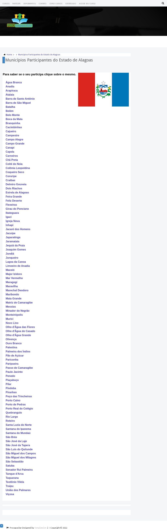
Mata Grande (14, 298)
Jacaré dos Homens (18, 229)
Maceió (10, 270)
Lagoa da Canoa (16, 261)
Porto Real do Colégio (19, 408)
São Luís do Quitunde (19, 449)
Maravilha (12, 286)
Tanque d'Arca (14, 473)
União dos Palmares (18, 490)
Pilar (8, 384)
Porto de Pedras (16, 404)
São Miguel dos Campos (21, 453)
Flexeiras (11, 204)
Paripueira (12, 363)
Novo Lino (12, 323)
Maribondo (12, 294)
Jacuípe (10, 233)
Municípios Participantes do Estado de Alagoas (39, 54)
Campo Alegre (14, 139)
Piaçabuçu (12, 380)
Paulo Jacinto (14, 371)
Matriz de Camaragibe (19, 302)
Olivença (11, 339)
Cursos (5, 4)
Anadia (10, 86)
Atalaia (10, 94)
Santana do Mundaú (18, 433)
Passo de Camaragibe (19, 367)
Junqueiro (12, 257)
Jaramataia (12, 241)
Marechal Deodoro (17, 290)
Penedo (10, 376)
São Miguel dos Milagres (21, 457)
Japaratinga (13, 237)
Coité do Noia (14, 164)
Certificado (70, 4)
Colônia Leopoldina (18, 168)
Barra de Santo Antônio (20, 98)
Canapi (10, 147)
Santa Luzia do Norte (19, 424)
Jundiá (10, 253)
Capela (10, 151)
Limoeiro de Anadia (18, 265)
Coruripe (11, 176)
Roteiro (10, 420)
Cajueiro (11, 131)
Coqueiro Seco (15, 172)
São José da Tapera (18, 445)
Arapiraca (12, 90)
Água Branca (14, 82)
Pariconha (12, 359)
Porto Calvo (13, 400)
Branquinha (13, 123)
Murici (9, 318)
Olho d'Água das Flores (20, 327)
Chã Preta (12, 160)
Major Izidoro (14, 274)
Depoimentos (29, 4)
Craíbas (10, 180)
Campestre (12, 135)
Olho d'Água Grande (18, 335)
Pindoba (11, 388)
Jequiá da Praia (15, 245)
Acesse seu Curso (87, 4)
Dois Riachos (14, 188)
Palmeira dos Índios (18, 351)
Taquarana (12, 477)
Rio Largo (12, 416)
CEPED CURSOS (55, 4)
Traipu (10, 486)
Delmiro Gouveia (16, 184)
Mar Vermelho (14, 278)
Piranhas (11, 392)
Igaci (9, 217)
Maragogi (11, 282)
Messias (11, 306)
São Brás (11, 437)
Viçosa (10, 494)
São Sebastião (14, 461)
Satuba (10, 465)
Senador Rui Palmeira (19, 469)
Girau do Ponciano (17, 208)
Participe (16, 4)
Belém (10, 111)
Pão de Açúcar (15, 355)
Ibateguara (12, 213)
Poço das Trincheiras (19, 396)
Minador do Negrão (18, 310)
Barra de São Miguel (18, 102)
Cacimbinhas (14, 127)
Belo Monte (13, 115)
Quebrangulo (14, 412)
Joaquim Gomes (16, 249)
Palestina (11, 347)
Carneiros (12, 155)
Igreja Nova (13, 221)
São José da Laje (16, 441)
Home (9, 54)
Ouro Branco (14, 343)
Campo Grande (15, 143)
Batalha (10, 107)
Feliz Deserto (14, 200)
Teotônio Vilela (15, 482)
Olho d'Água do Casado (20, 331)
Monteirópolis (14, 314)
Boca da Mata (14, 119)
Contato (42, 4)
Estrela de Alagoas (17, 192)
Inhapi (9, 225)
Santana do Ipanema (18, 429)
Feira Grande (14, 196)
